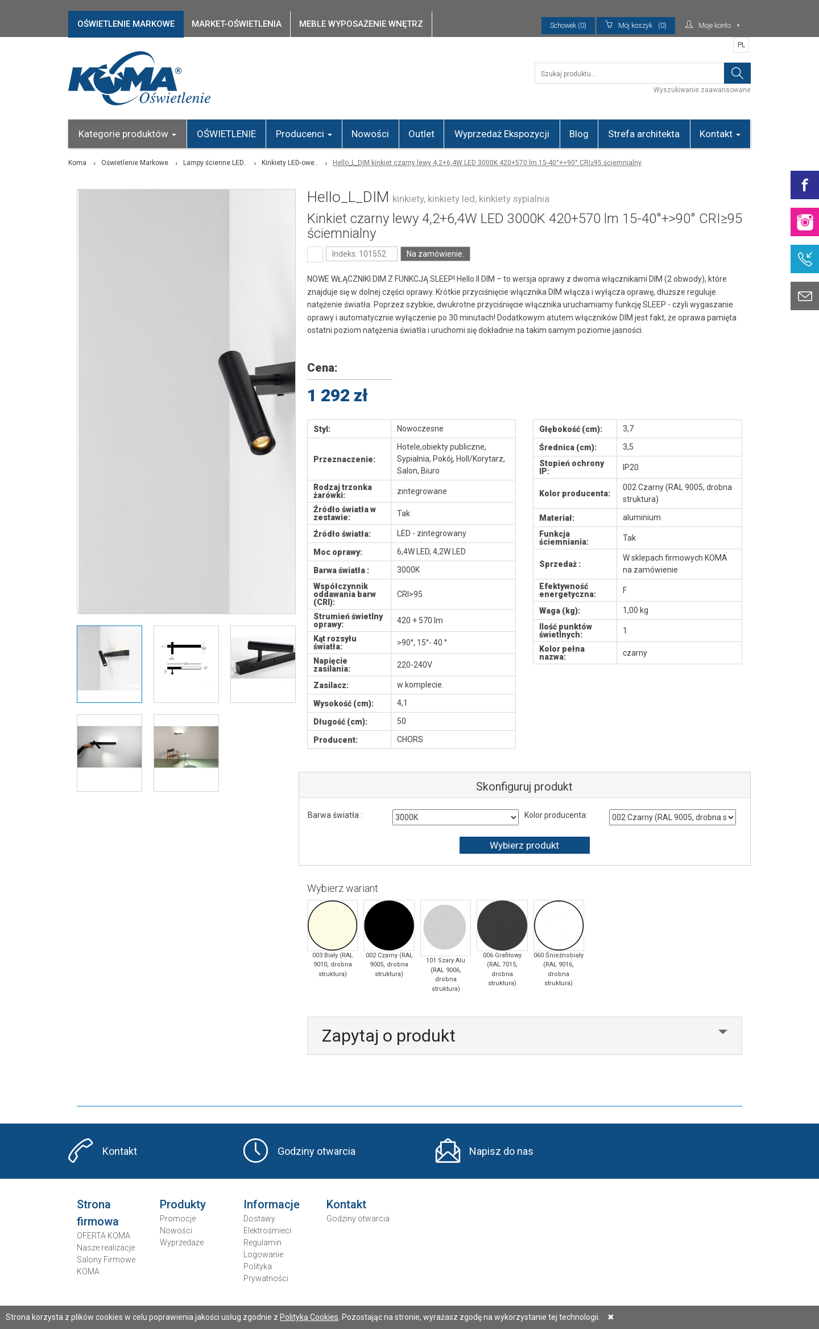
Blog (579, 133)
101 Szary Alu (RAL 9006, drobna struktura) (445, 946)
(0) (636, 25)
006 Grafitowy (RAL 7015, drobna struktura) (502, 943)
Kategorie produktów (127, 133)
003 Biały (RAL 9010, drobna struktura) (332, 938)
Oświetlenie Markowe (134, 163)
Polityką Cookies (309, 1317)
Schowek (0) (568, 26)
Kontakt (720, 133)
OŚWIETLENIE (226, 133)
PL (741, 45)
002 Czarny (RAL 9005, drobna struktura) (388, 938)
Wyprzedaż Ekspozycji (501, 133)
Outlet (421, 133)
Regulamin (262, 1242)
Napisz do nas (501, 1151)
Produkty (183, 1204)
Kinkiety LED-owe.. (290, 163)
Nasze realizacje (106, 1247)
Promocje (178, 1218)
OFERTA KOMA (103, 1235)
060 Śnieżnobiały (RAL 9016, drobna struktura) (558, 943)
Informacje (271, 1204)
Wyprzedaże (182, 1242)
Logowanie (263, 1254)
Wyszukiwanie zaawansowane (702, 90)
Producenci (304, 133)
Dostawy (259, 1218)
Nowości (370, 133)
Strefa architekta (644, 133)
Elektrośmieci (267, 1230)
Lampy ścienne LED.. (215, 163)
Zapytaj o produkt (389, 1036)
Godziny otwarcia (316, 1151)
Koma (77, 163)
